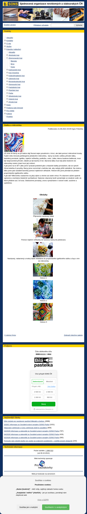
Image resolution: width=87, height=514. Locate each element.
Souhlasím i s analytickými (56, 507)
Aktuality (9, 38)
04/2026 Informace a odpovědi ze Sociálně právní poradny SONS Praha (31, 434)
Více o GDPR (43, 500)
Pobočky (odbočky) (13, 49)
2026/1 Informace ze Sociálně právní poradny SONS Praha (26, 425)
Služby (9, 46)
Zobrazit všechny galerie (73, 335)
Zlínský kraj (12, 102)
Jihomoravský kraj (15, 58)
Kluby (8, 105)
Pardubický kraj (14, 87)
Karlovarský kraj (14, 70)
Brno (12, 64)
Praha (10, 93)
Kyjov (13, 67)
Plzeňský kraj (13, 90)
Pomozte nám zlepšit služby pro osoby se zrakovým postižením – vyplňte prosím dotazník (38, 441)
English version (10, 25)
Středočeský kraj (14, 96)
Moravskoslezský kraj (16, 81)
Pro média (10, 111)
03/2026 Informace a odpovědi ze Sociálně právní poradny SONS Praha (31, 431)
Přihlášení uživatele (41, 25)
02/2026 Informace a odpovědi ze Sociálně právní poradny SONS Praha (31, 438)
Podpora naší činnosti (14, 108)
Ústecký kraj (13, 99)
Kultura (9, 114)
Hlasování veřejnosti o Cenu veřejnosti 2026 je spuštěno (25, 428)
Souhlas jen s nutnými (28, 507)
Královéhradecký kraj (16, 76)
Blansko (14, 61)
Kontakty (9, 41)
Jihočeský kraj (13, 55)
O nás (8, 43)
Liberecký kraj (13, 79)
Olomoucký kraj (14, 84)
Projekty (9, 117)
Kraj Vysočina (13, 73)
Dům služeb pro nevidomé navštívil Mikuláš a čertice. (24, 421)
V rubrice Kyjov (10, 335)
